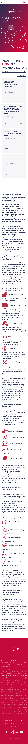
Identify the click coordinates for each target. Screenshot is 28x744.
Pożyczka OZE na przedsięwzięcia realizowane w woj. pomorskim (11, 84)
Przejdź (21, 75)
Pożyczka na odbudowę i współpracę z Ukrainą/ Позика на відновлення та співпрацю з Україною (13, 109)
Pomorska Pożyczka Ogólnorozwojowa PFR (12, 132)
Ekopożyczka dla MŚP (11, 157)
